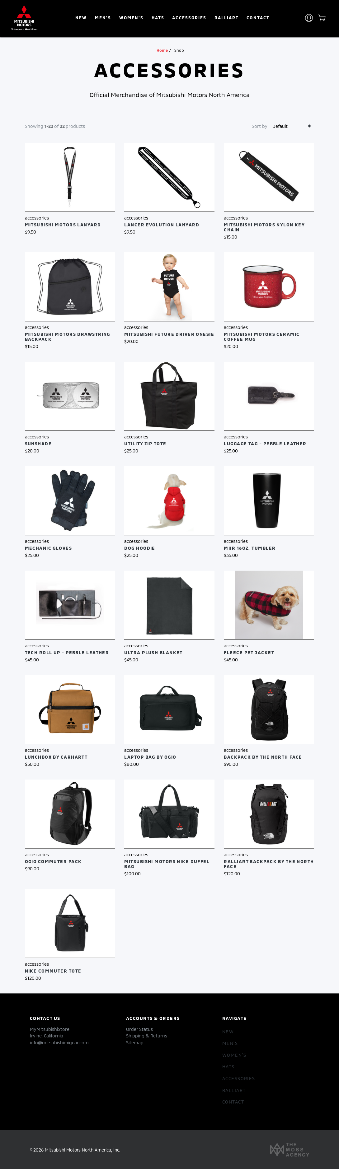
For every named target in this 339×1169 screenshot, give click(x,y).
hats (158, 17)
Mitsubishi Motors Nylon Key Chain (264, 227)
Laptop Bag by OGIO (150, 757)
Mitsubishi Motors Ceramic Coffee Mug (261, 336)
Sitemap (135, 1042)
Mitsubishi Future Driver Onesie (169, 334)
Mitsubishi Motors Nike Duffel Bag (167, 864)
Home (162, 50)
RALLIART (226, 17)
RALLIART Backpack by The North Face (269, 864)
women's (131, 17)
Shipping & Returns (146, 1035)
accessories (189, 17)
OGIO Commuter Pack (53, 861)
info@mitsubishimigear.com (59, 1042)
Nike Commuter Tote (53, 970)
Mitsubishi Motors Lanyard (63, 224)
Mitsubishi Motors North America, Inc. (82, 1149)
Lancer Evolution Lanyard (161, 224)
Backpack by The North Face (263, 757)
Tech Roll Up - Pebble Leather (67, 652)
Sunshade (38, 443)
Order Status (139, 1029)
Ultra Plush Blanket (153, 652)
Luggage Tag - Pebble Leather (265, 443)
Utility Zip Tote (145, 443)
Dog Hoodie (139, 548)
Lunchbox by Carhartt (56, 757)
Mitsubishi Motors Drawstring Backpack (67, 336)
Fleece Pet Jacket (249, 652)
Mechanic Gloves (48, 548)
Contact (258, 17)
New (81, 17)
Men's (103, 17)
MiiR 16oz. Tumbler (249, 548)
